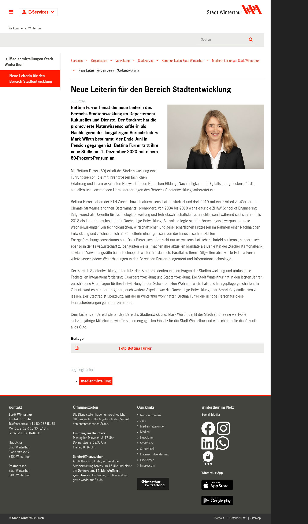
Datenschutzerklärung (154, 454)
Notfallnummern (150, 415)
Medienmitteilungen (152, 426)
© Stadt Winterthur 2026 (26, 518)
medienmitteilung (96, 381)
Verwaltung (123, 60)
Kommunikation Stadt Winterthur (183, 60)
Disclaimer (147, 460)
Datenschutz (237, 518)
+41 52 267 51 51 (42, 424)
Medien (145, 432)
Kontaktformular (20, 419)
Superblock (147, 449)
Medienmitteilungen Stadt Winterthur (235, 60)
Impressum (147, 465)
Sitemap (256, 518)
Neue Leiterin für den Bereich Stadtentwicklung (30, 79)
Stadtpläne (147, 443)
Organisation (99, 60)
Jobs (143, 420)
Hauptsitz (15, 442)
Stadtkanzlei (145, 60)
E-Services (38, 12)
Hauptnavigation (11, 12)
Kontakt (219, 518)
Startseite (77, 60)
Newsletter (147, 437)
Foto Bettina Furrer (135, 348)
